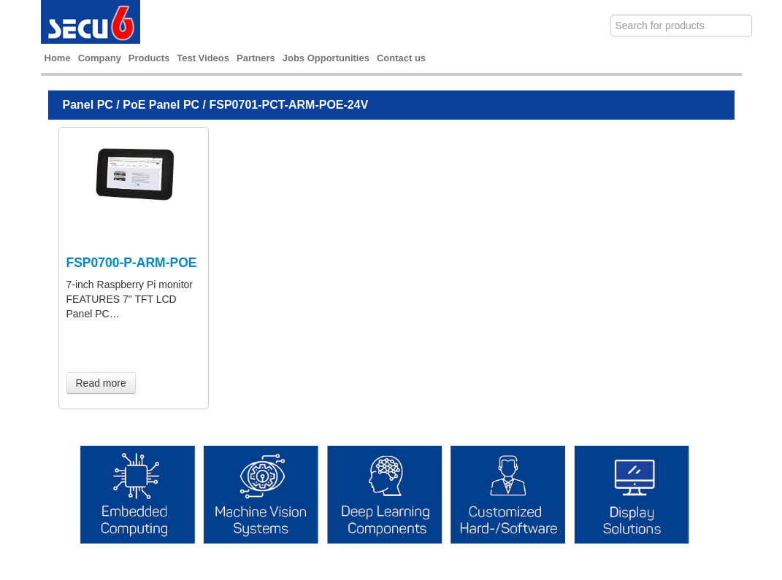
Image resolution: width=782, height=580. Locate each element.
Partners (256, 58)
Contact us (401, 58)
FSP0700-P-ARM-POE (131, 262)
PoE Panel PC (161, 104)
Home (58, 58)
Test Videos (203, 58)
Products (149, 58)
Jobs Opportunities (326, 58)
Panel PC (88, 104)
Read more (101, 383)
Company (99, 58)
